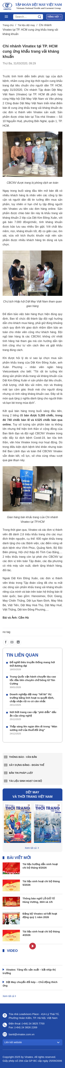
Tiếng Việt (54, 16)
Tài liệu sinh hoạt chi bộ (25, 781)
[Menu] (6, 16)
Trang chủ (8, 25)
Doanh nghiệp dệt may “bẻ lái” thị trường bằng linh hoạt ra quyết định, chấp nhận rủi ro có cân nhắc (32, 698)
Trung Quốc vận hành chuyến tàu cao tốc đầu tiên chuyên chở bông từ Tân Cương (33, 680)
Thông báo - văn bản (23, 757)
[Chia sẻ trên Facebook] (6, 642)
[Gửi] (39, 16)
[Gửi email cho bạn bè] (12, 642)
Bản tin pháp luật (21, 772)
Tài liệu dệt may (26, 25)
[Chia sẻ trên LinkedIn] (18, 642)
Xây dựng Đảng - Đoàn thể (26, 765)
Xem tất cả (30, 848)
